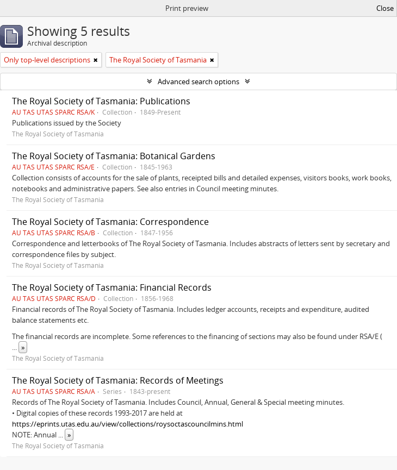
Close (385, 8)
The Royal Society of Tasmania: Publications (101, 101)
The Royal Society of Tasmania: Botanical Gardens (113, 156)
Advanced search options (198, 81)
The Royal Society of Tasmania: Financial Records (112, 287)
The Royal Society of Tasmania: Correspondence (110, 222)
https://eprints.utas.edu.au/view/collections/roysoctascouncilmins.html (127, 424)
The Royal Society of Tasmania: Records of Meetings (118, 380)
